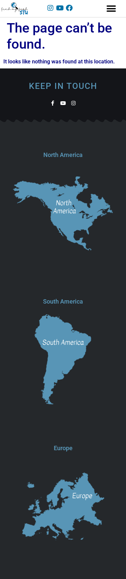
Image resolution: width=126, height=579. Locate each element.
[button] (111, 8)
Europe (63, 448)
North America (63, 154)
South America (63, 301)
